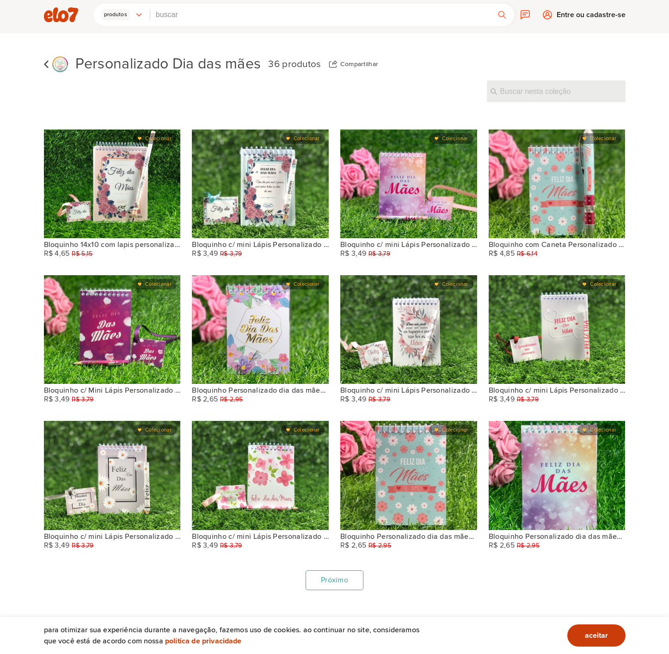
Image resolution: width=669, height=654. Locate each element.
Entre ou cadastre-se (591, 17)
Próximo (334, 580)
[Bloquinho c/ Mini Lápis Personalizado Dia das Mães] (112, 329)
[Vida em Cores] (60, 64)
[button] (122, 15)
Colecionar (158, 138)
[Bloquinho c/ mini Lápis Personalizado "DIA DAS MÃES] (557, 329)
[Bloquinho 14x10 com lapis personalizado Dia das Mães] (112, 184)
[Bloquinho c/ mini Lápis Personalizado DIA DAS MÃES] (260, 184)
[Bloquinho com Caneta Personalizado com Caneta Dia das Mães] (557, 184)
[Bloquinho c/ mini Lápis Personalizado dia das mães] (408, 184)
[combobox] (320, 15)
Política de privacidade (203, 641)
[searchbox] (320, 15)
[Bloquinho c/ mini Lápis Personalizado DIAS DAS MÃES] (112, 475)
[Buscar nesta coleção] (556, 91)
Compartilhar (359, 64)
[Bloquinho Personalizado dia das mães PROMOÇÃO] (260, 329)
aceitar (596, 635)
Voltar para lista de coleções (46, 64)
